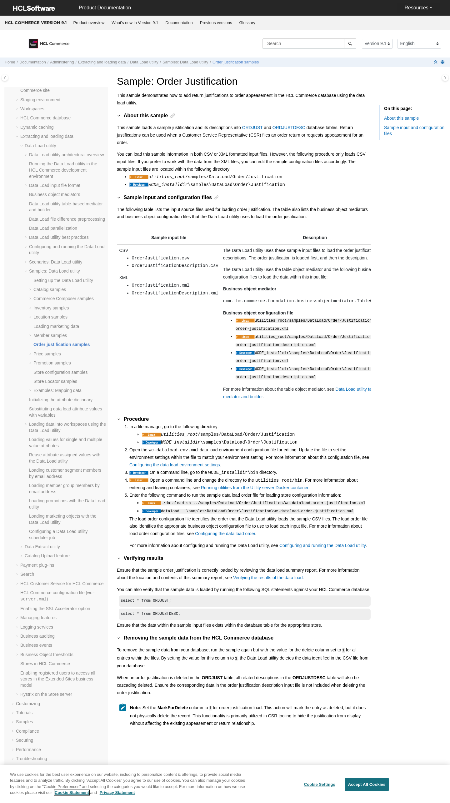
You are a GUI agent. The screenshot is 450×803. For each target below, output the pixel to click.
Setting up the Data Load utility (63, 280)
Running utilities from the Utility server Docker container (254, 482)
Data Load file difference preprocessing (67, 219)
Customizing (28, 703)
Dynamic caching (37, 127)
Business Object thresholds (46, 654)
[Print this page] (443, 62)
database (45, 117)
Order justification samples (235, 62)
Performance (28, 749)
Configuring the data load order (225, 527)
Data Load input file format (54, 185)
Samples (24, 721)
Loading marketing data (56, 326)
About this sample (401, 118)
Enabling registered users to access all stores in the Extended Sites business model (57, 679)
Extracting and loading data (102, 62)
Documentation (178, 22)
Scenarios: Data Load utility (55, 261)
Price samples (47, 353)
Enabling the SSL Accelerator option (55, 608)
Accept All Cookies (367, 788)
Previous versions (216, 22)
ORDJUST (252, 127)
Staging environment (40, 99)
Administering (62, 62)
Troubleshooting (31, 758)
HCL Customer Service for (62, 583)
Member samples (50, 335)
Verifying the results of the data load (268, 571)
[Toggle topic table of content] (445, 77)
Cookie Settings (319, 788)
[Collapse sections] (436, 62)
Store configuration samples (60, 372)
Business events (36, 645)
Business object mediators (54, 194)
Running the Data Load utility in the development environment (63, 169)
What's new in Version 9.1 (135, 22)
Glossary (247, 22)
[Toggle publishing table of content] (5, 77)
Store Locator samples (55, 381)
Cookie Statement (72, 796)
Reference (26, 767)
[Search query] (309, 43)
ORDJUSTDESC (288, 127)
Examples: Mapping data (57, 390)
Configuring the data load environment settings (174, 459)
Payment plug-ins (37, 565)
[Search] (350, 43)
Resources (416, 7)
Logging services (36, 627)
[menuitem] (89, 23)
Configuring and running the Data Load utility (322, 539)
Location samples (50, 316)
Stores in (45, 663)
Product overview (89, 22)
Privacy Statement (117, 796)
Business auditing (37, 636)
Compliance (27, 731)
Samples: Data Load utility (185, 62)
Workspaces (32, 108)
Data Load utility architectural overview (66, 154)
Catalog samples (49, 289)
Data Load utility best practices (59, 237)
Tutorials (24, 712)
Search (27, 574)
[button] (17, 100)
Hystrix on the (46, 694)
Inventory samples (51, 307)
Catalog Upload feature (47, 555)
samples (63, 298)
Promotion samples (52, 362)
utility (144, 62)
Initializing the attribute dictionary (60, 399)
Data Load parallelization (53, 228)
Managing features (38, 617)
